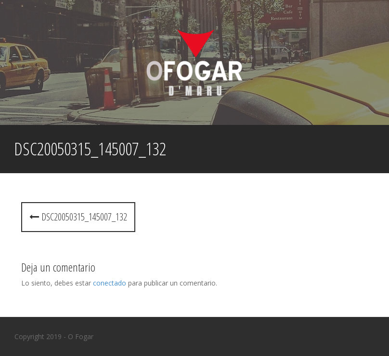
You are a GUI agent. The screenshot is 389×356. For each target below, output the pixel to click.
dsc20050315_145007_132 (78, 216)
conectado (109, 283)
